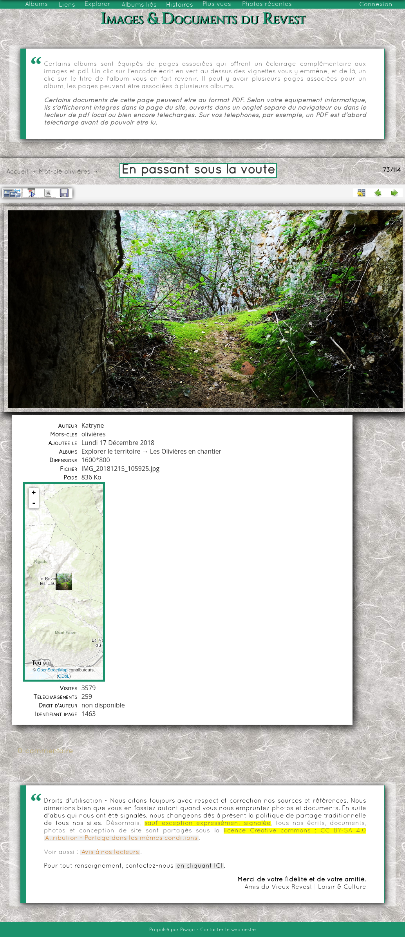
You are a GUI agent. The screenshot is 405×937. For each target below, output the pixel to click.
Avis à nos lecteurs (110, 852)
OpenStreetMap (52, 669)
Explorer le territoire (111, 451)
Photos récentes (267, 4)
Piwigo (187, 930)
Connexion (375, 4)
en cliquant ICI (199, 866)
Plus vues (216, 4)
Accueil (17, 172)
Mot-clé (50, 172)
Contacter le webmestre (228, 930)
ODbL (63, 676)
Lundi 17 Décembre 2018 (118, 442)
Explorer (97, 4)
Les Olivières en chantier (185, 451)
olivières (77, 172)
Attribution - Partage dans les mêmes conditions (121, 838)
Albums (36, 4)
